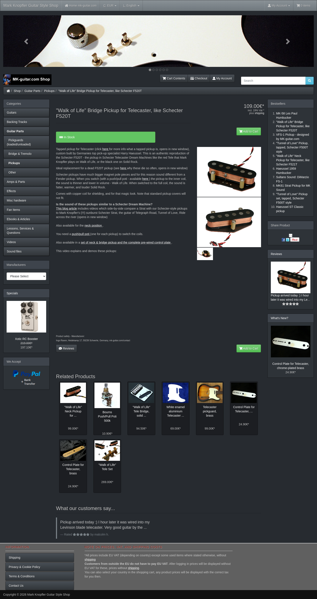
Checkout (198, 78)
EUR (109, 5)
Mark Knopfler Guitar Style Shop (30, 5)
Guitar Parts (32, 91)
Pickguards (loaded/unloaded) (19, 142)
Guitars (11, 112)
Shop (17, 91)
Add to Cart (248, 131)
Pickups (49, 91)
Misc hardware (16, 200)
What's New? (279, 318)
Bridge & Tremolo (19, 153)
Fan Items (13, 209)
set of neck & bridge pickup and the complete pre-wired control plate (126, 242)
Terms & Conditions (21, 576)
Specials (12, 293)
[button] (26, 41)
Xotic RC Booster (26, 339)
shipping (259, 113)
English (131, 5)
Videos (11, 242)
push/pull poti (81, 234)
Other (11, 172)
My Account (222, 78)
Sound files (14, 251)
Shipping (14, 557)
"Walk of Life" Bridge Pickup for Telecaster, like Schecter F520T (100, 91)
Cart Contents (174, 78)
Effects (11, 191)
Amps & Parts (16, 181)
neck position (93, 225)
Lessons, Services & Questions (20, 230)
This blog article (66, 208)
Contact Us (16, 585)
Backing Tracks (17, 122)
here (105, 149)
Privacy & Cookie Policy (24, 567)
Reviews (66, 348)
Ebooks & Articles (18, 219)
